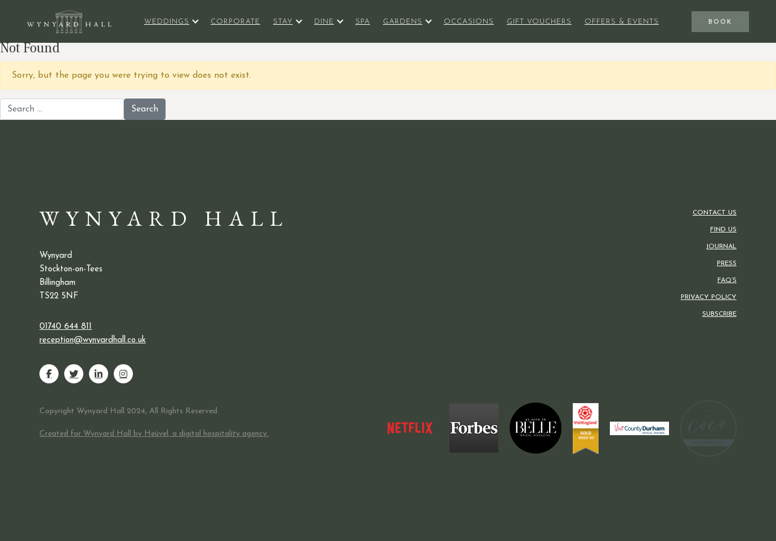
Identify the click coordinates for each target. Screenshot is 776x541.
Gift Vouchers (539, 21)
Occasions (469, 21)
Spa (362, 21)
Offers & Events (622, 21)
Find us (723, 229)
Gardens (402, 21)
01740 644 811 (65, 327)
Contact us (715, 212)
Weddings (166, 21)
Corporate (235, 21)
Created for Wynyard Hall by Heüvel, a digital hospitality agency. (154, 434)
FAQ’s (727, 280)
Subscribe (719, 314)
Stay (283, 21)
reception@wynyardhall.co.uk (92, 340)
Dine (324, 21)
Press (727, 263)
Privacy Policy (709, 297)
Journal (721, 246)
